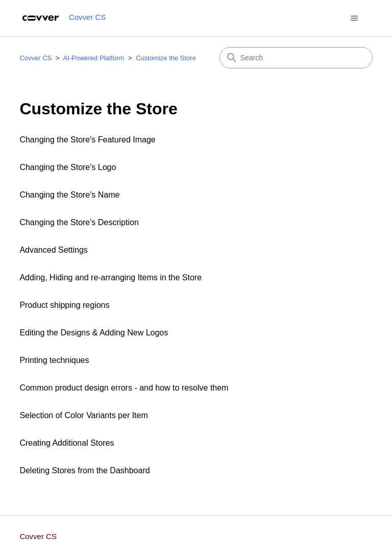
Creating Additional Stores (66, 443)
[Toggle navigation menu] (354, 18)
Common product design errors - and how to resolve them (123, 387)
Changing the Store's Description (78, 222)
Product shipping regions (64, 305)
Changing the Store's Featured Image (87, 139)
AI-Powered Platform (93, 58)
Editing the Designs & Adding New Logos (93, 332)
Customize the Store (166, 58)
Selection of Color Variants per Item (83, 415)
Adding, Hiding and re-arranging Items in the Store (110, 277)
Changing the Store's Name (69, 194)
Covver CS (35, 58)
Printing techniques (54, 360)
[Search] (296, 57)
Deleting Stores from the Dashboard (84, 470)
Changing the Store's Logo (67, 167)
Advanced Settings (53, 250)
